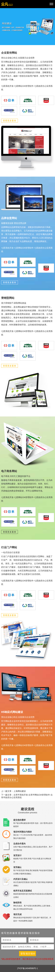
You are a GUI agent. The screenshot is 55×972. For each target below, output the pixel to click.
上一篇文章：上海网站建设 (13, 791)
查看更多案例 (9, 120)
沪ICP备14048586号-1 (27, 968)
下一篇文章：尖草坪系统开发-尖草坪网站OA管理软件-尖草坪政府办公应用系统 (27, 796)
